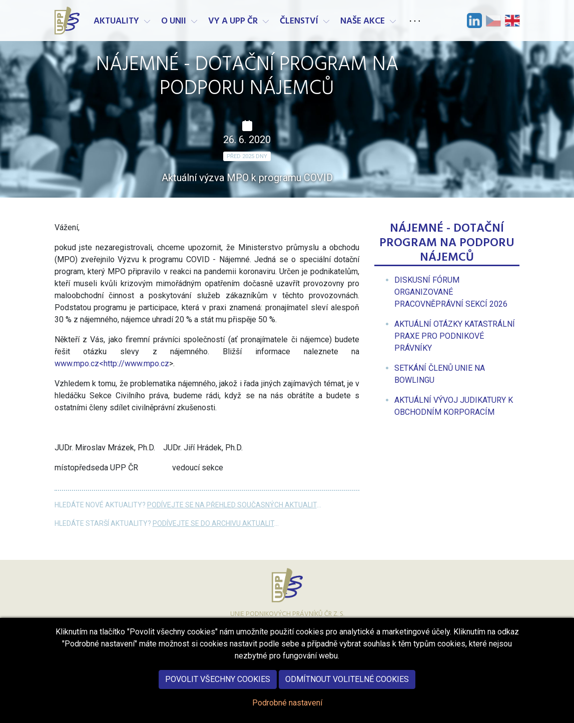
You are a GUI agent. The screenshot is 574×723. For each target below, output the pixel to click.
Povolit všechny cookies (217, 687)
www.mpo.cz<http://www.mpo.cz (112, 363)
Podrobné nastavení (287, 710)
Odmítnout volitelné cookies (347, 687)
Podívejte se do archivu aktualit (213, 523)
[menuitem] (450, 292)
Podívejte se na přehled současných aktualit (232, 505)
